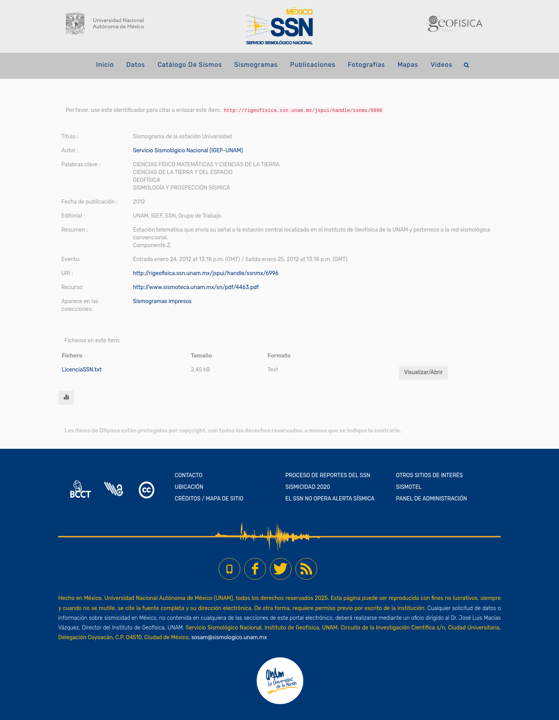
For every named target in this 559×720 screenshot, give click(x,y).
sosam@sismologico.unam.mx (229, 637)
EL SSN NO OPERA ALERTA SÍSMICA (330, 498)
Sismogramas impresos (162, 301)
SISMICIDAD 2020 (307, 487)
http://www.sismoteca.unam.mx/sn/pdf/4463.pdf (196, 287)
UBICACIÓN (189, 487)
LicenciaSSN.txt (82, 369)
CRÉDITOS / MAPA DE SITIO (209, 498)
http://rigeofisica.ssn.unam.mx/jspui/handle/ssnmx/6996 (205, 273)
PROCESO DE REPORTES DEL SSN (327, 475)
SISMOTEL (409, 487)
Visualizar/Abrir (423, 372)
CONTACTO (189, 475)
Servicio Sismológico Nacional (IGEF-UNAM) (188, 150)
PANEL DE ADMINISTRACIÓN (431, 498)
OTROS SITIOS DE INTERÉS (429, 475)
